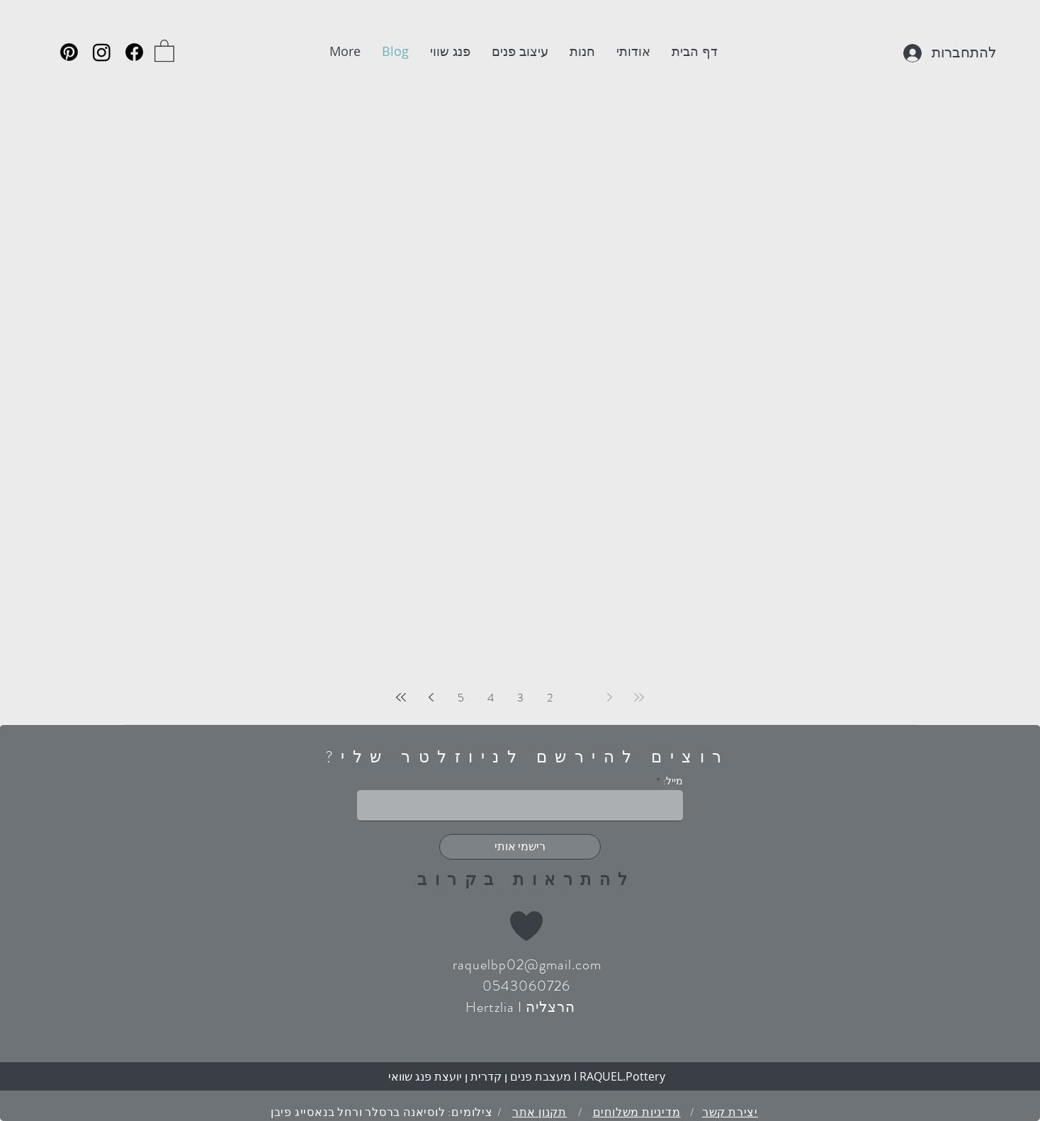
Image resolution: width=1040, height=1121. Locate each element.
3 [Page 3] (520, 697)
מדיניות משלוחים (637, 1112)
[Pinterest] (69, 52)
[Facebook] (134, 52)
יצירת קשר (730, 1112)
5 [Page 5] (461, 697)
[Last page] (401, 697)
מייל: (673, 781)
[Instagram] (101, 52)
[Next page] (430, 697)
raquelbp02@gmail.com (527, 964)
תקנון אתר (539, 1112)
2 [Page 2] (550, 697)
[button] (164, 50)
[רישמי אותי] (520, 847)
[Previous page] (609, 697)
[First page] (639, 697)
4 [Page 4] (490, 697)
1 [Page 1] (580, 697)
